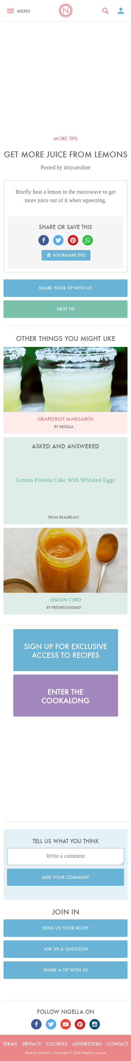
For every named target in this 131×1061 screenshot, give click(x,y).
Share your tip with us (65, 288)
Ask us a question (66, 949)
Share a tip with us (65, 970)
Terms (10, 1044)
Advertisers (87, 1044)
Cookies (56, 1044)
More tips (65, 138)
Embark (44, 1053)
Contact (117, 1044)
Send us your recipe (65, 928)
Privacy (31, 1044)
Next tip (65, 309)
